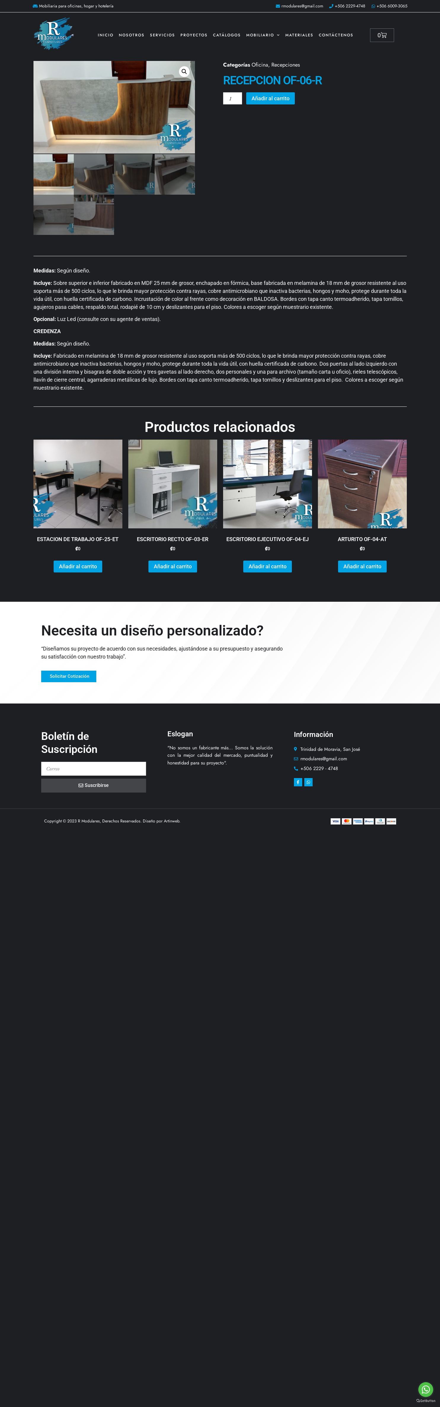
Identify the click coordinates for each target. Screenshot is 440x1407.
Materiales (299, 35)
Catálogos (227, 35)
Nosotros (132, 35)
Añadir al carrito (271, 98)
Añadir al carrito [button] (78, 566)
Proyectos (194, 35)
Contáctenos (336, 35)
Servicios (162, 35)
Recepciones (285, 65)
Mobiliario (263, 35)
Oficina (260, 65)
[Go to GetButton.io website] (425, 1401)
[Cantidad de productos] (232, 98)
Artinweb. (172, 820)
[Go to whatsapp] (425, 1389)
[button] (184, 71)
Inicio (105, 35)
